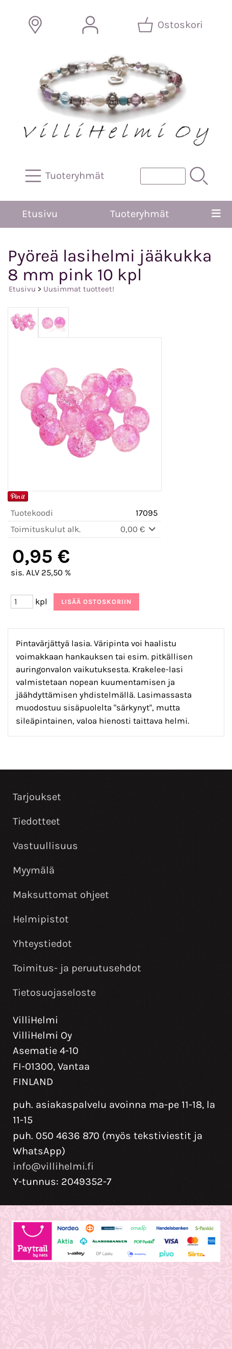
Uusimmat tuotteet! (78, 289)
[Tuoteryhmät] (66, 176)
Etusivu (40, 214)
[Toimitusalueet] (35, 25)
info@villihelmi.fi (53, 1166)
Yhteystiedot (42, 943)
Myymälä (34, 870)
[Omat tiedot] (90, 25)
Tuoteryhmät (139, 214)
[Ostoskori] (171, 25)
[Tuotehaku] (163, 176)
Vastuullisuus (45, 846)
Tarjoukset (37, 797)
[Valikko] (216, 214)
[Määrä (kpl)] (22, 602)
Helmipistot (41, 919)
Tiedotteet (36, 821)
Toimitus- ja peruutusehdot (77, 968)
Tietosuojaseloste (54, 992)
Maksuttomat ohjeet (61, 895)
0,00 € (139, 529)
